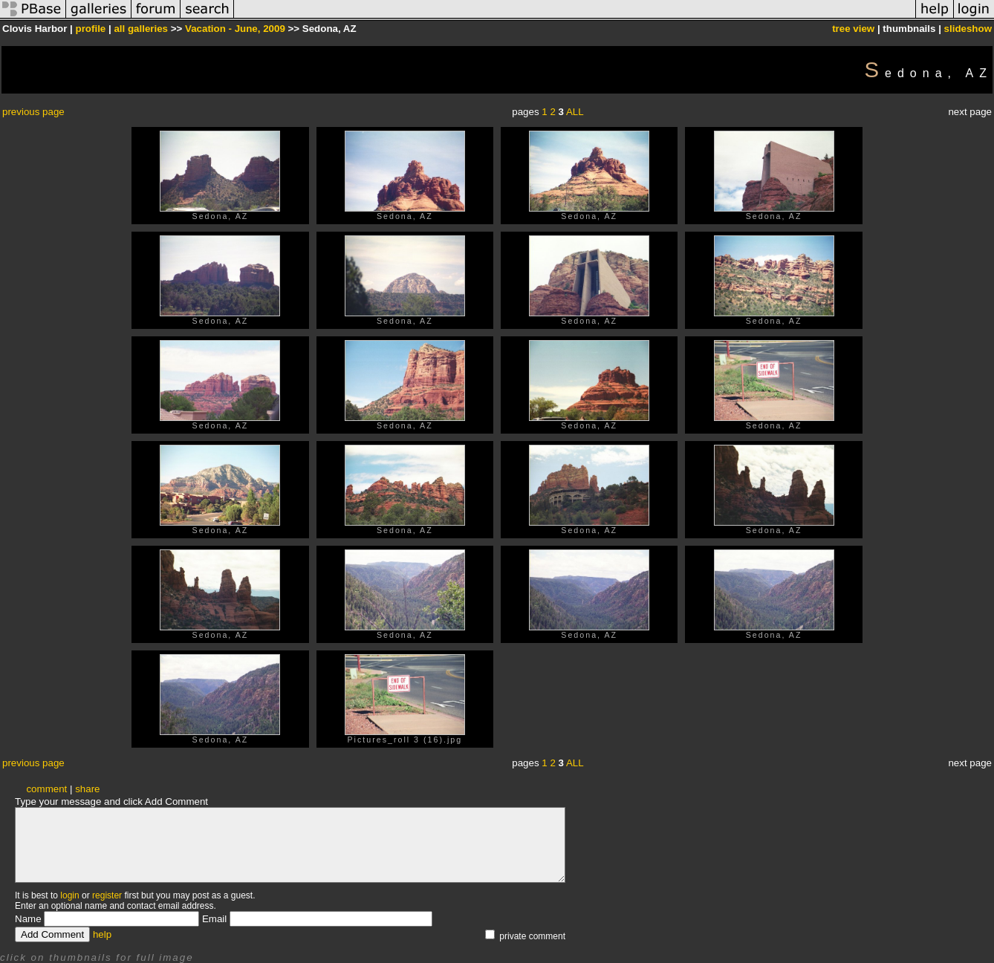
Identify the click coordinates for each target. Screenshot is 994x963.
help (102, 934)
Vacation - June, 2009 (235, 28)
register (107, 895)
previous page (33, 111)
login (69, 895)
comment (46, 788)
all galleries (141, 28)
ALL (575, 111)
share (87, 788)
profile (91, 28)
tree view (853, 28)
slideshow (968, 28)
